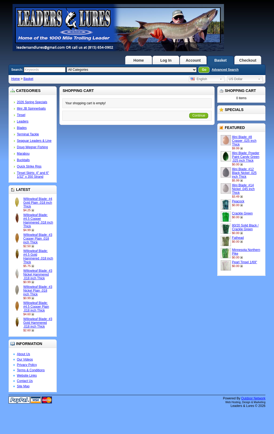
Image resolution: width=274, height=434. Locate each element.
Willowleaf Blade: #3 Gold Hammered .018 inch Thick (37, 322)
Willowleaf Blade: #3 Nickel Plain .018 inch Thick (37, 290)
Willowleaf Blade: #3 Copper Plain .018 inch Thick (37, 238)
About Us (23, 354)
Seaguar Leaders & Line (34, 141)
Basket (220, 60)
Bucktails (23, 160)
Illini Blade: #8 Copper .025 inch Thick (244, 140)
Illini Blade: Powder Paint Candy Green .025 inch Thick (245, 156)
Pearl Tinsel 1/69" (244, 262)
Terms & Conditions (31, 370)
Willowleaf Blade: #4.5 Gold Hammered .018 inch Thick (38, 256)
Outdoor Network (253, 398)
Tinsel (21, 115)
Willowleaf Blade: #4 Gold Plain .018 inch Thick (37, 202)
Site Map (23, 386)
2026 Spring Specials (32, 102)
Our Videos (25, 359)
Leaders (22, 121)
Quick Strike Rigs (29, 166)
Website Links (27, 375)
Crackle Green (242, 213)
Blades (22, 128)
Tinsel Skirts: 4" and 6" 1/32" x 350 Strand (33, 175)
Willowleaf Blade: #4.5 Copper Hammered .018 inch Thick (38, 220)
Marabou (23, 153)
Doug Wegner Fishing (32, 147)
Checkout (247, 60)
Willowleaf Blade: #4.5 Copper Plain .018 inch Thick (36, 306)
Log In (166, 60)
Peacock (238, 201)
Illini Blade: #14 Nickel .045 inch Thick (243, 189)
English (199, 79)
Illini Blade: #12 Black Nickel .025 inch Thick (244, 173)
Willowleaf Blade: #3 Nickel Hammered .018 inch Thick (37, 274)
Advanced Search (225, 70)
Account (193, 60)
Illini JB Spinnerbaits (31, 108)
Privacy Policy (27, 365)
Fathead (238, 238)
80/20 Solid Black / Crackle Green (245, 227)
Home (139, 60)
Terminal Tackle (28, 134)
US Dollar (235, 79)
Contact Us (25, 381)
